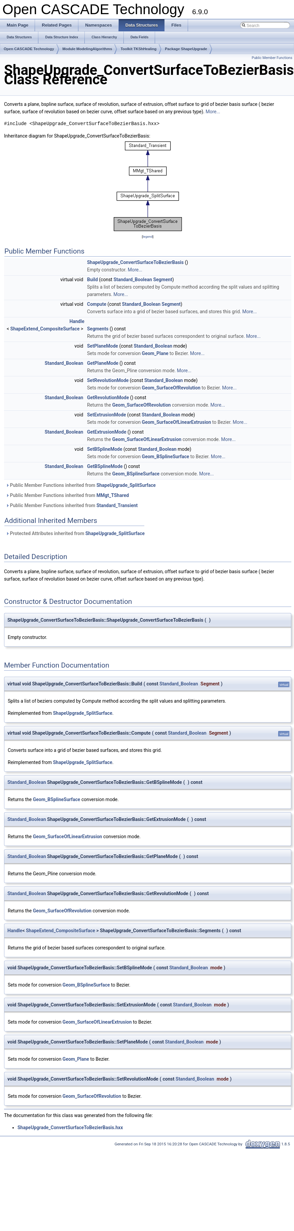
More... (213, 111)
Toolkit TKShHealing (138, 49)
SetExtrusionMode (106, 414)
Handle (76, 321)
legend (147, 236)
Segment (162, 279)
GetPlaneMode (102, 363)
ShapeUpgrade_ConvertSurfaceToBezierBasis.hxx (70, 1127)
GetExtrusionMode (106, 432)
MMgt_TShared (113, 495)
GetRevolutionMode (108, 397)
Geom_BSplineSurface (165, 456)
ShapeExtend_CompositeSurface (45, 328)
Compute (96, 304)
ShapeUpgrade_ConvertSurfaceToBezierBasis (135, 262)
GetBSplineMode (105, 466)
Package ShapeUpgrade (186, 49)
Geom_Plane (155, 353)
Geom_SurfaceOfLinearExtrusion (176, 422)
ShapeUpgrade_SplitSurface (126, 485)
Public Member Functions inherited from (81, 485)
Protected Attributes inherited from (75, 533)
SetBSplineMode (104, 449)
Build (92, 279)
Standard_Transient (117, 505)
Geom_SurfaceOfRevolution (171, 387)
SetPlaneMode (102, 346)
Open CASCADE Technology (29, 49)
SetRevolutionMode (108, 380)
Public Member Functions (272, 58)
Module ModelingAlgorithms (87, 49)
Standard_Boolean (132, 279)
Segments (98, 328)
